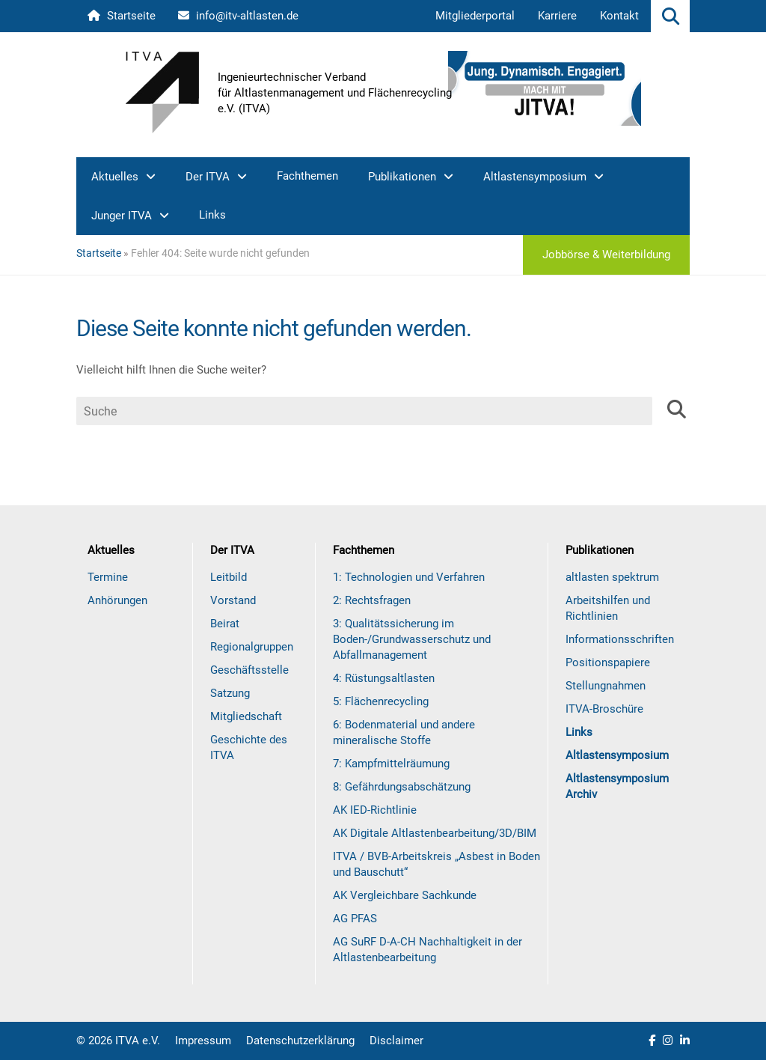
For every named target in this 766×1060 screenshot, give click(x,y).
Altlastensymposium (534, 176)
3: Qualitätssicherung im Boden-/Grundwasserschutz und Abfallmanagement (412, 639)
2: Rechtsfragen (372, 600)
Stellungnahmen (606, 685)
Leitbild (228, 577)
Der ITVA (208, 176)
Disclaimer (396, 1040)
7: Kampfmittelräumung (391, 763)
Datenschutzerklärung (300, 1040)
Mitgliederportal (475, 15)
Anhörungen (117, 600)
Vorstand (233, 600)
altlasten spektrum (612, 577)
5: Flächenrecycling (381, 701)
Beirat (224, 623)
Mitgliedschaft (246, 716)
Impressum (203, 1040)
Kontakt (619, 15)
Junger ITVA (121, 215)
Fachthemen (307, 176)
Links (212, 215)
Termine (108, 577)
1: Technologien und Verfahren (409, 577)
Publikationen (402, 176)
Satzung (230, 693)
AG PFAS (355, 918)
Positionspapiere (608, 662)
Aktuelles (114, 176)
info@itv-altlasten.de (238, 15)
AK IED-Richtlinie (375, 810)
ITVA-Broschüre (604, 709)
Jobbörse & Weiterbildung (606, 254)
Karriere (557, 15)
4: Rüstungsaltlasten (384, 678)
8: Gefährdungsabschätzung (402, 787)
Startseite (122, 15)
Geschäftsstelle (249, 670)
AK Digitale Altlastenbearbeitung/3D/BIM (434, 833)
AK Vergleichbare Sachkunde (405, 895)
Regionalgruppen (251, 647)
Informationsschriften (620, 639)
